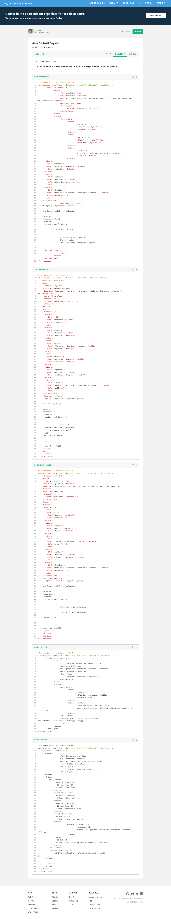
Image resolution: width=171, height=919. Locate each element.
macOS (31, 901)
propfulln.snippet (41, 76)
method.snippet (41, 740)
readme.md (39, 54)
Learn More (155, 15)
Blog (90, 901)
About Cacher (97, 3)
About (54, 904)
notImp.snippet (40, 647)
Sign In (148, 3)
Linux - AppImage (35, 908)
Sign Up (161, 3)
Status (71, 904)
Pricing (55, 908)
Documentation (95, 897)
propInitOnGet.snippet (43, 465)
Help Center (73, 897)
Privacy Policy (94, 908)
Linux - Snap (33, 912)
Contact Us (73, 901)
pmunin (38, 30)
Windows (31, 904)
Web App (113, 3)
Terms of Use (94, 904)
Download (128, 3)
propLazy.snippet (41, 269)
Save (137, 31)
